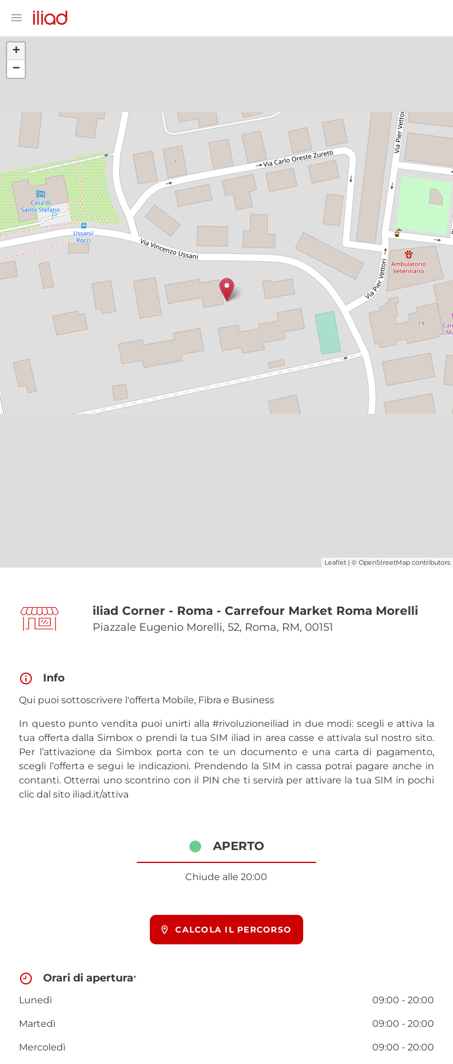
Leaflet (335, 562)
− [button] (16, 69)
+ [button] (16, 51)
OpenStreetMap (384, 562)
